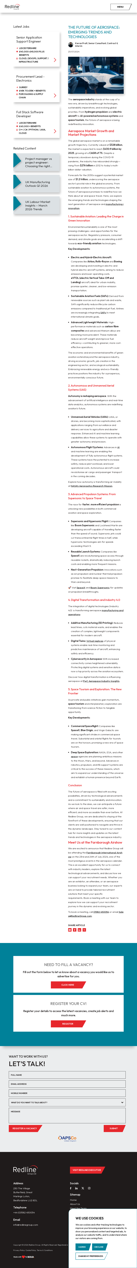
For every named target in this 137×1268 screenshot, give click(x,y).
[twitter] (84, 930)
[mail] (70, 930)
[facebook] (74, 930)
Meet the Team (78, 1208)
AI (118, 447)
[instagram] (89, 1188)
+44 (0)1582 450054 (24, 1212)
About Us (75, 1203)
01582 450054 (101, 911)
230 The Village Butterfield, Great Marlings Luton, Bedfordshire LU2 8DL (25, 1194)
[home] (12, 7)
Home (73, 1199)
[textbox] (65, 1102)
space (74, 756)
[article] (36, 162)
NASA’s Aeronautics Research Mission (91, 485)
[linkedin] (79, 930)
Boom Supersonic (100, 587)
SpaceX (81, 587)
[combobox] (67, 1102)
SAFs (103, 312)
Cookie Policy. (31, 1250)
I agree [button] (82, 1247)
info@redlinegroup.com (25, 1224)
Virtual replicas (94, 640)
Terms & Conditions (45, 1250)
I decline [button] (98, 1247)
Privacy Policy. (19, 1250)
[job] (36, 49)
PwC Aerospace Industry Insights (101, 681)
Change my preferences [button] (90, 1256)
